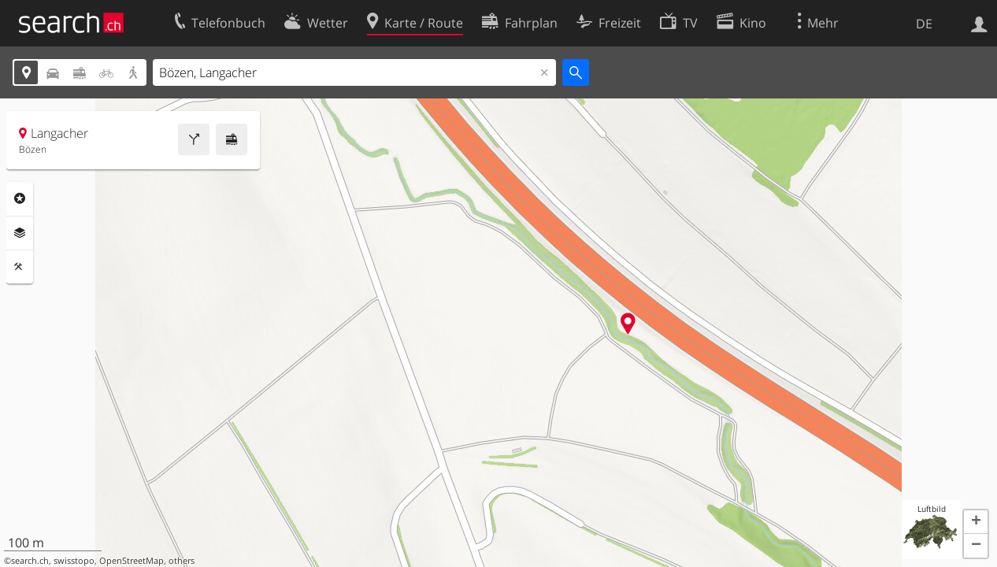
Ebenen (19, 233)
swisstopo (74, 560)
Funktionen (19, 267)
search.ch (30, 560)
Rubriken (19, 198)
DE (924, 23)
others (182, 560)
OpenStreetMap (131, 560)
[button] (976, 522)
